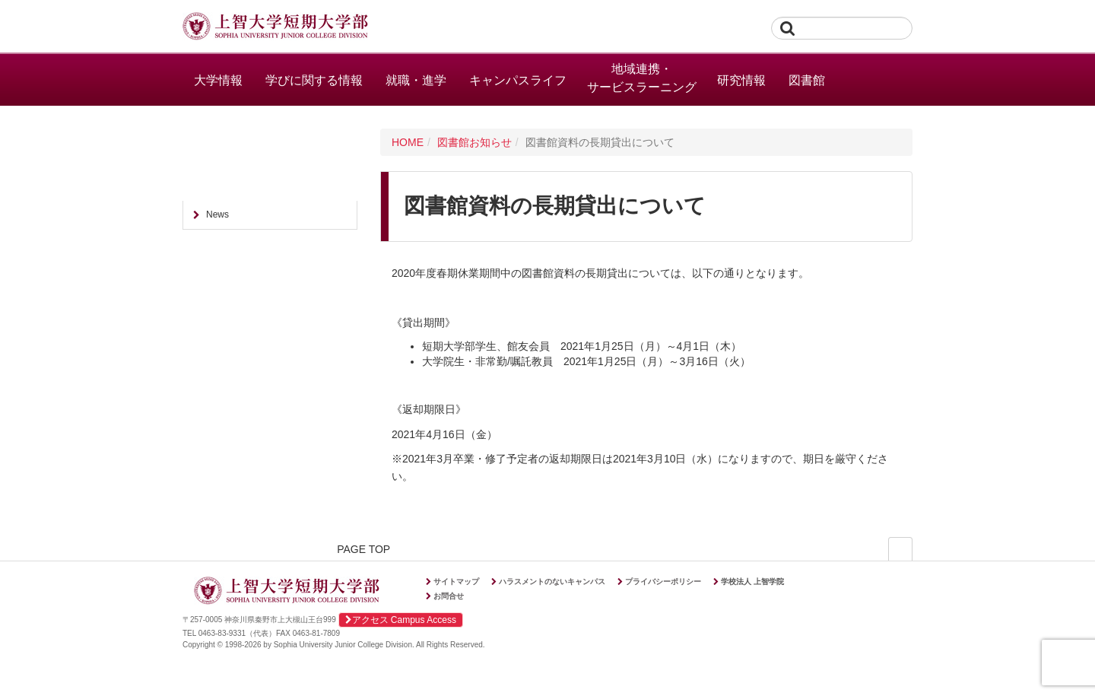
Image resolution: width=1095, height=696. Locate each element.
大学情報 (218, 80)
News (217, 214)
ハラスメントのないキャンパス (552, 581)
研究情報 (741, 80)
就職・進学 (416, 80)
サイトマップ (456, 581)
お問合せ (448, 596)
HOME (408, 142)
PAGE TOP (865, 550)
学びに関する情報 (314, 80)
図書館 (807, 80)
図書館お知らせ (474, 142)
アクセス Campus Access (400, 620)
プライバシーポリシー (663, 581)
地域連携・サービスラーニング (642, 78)
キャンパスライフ (518, 80)
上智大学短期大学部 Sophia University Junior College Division (275, 27)
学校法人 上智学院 (752, 581)
